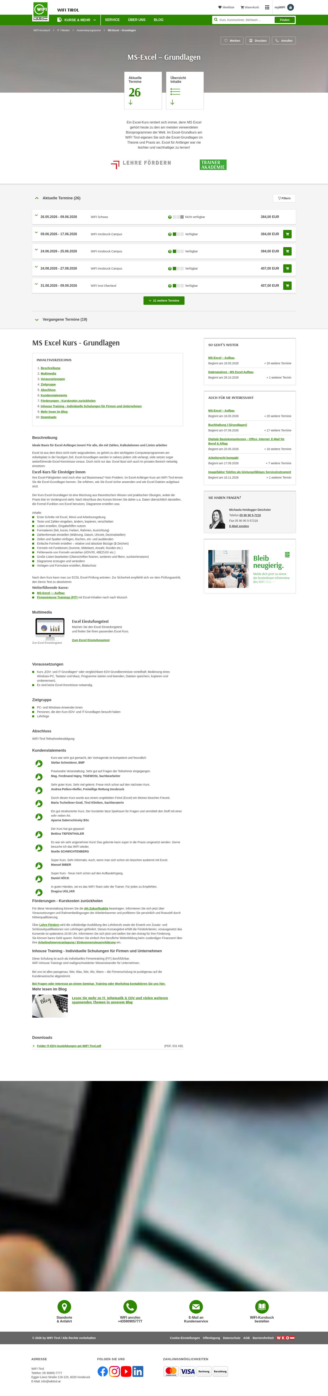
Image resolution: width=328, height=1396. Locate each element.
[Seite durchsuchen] (254, 20)
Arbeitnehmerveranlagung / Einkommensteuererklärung (77, 942)
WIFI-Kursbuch (41, 30)
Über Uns (137, 20)
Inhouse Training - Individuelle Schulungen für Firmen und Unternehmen (91, 406)
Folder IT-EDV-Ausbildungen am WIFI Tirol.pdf (69, 1046)
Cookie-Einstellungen (185, 1338)
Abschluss (48, 390)
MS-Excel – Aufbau (221, 357)
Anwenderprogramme (89, 30)
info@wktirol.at (50, 1381)
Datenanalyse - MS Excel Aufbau (231, 372)
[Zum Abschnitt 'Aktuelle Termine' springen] (143, 90)
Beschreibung (50, 368)
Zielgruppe (48, 384)
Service (112, 20)
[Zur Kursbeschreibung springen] (185, 90)
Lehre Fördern (49, 924)
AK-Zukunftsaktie (96, 908)
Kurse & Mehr (74, 19)
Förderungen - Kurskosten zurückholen (68, 400)
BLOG (159, 20)
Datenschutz (231, 1338)
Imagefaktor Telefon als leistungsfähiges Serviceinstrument (249, 472)
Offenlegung (211, 1338)
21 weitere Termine (165, 299)
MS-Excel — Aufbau (51, 593)
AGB (246, 1338)
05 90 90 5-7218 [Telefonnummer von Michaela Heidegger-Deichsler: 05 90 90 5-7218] (250, 515)
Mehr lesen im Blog (54, 411)
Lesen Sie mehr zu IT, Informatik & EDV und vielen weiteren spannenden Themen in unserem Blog (120, 999)
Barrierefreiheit (263, 1338)
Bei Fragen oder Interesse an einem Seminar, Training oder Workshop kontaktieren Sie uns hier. (98, 983)
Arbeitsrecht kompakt (223, 457)
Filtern (284, 198)
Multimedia (48, 373)
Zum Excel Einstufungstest (91, 640)
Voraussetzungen (53, 379)
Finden (285, 20)
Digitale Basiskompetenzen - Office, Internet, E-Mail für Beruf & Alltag (246, 441)
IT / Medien (63, 30)
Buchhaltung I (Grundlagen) (227, 425)
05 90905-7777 (52, 1373)
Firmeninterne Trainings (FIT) (57, 597)
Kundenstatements (54, 395)
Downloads (48, 417)
